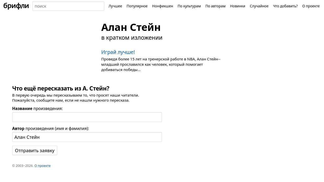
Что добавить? (285, 6)
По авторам (215, 6)
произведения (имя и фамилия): (50, 128)
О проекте (311, 6)
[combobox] (68, 6)
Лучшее (115, 6)
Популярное (137, 6)
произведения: (37, 108)
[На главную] (16, 6)
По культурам (189, 6)
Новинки (237, 6)
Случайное (259, 6)
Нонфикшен (162, 6)
